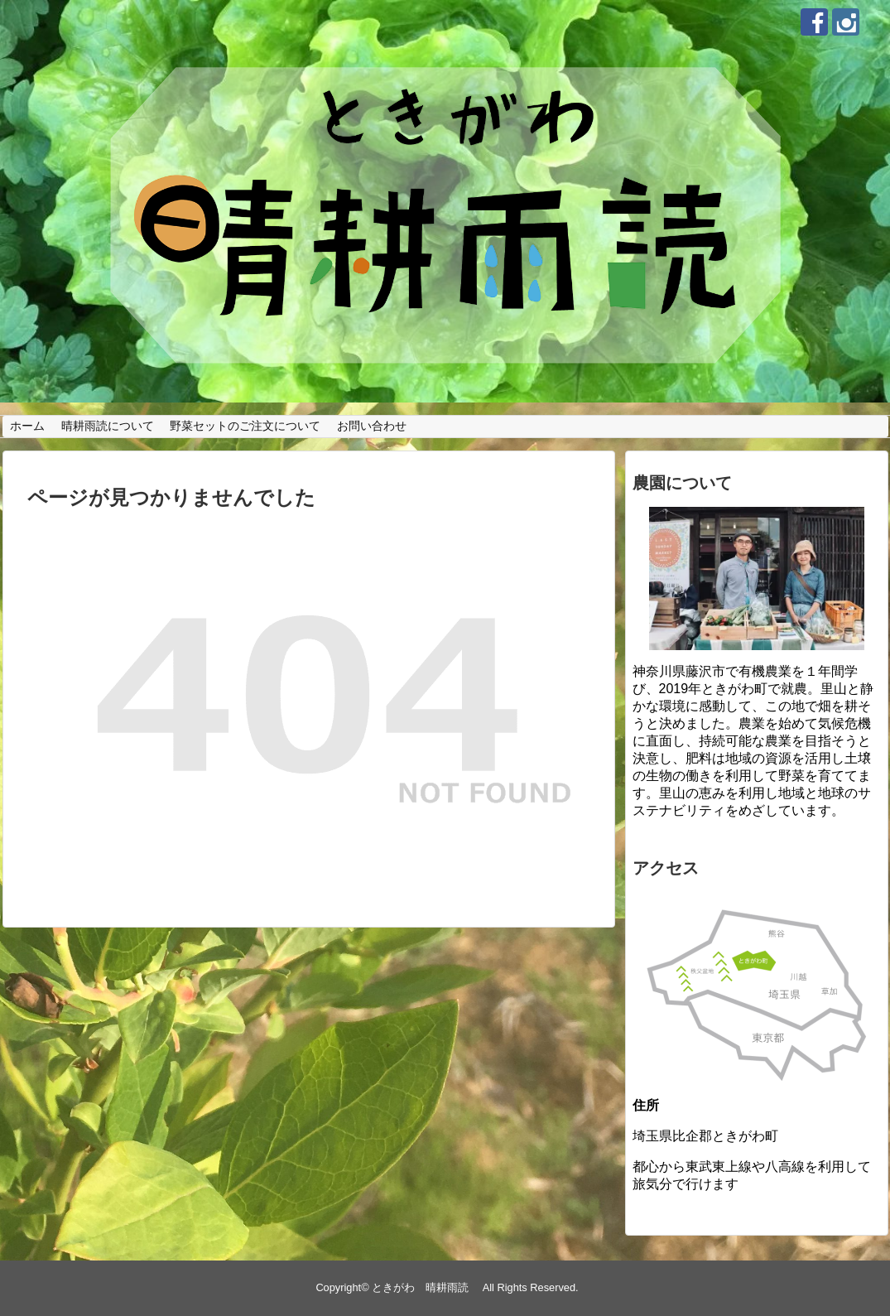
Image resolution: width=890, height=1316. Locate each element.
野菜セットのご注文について (245, 425)
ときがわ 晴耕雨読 (425, 1287)
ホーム (27, 425)
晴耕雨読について (107, 425)
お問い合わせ (372, 425)
